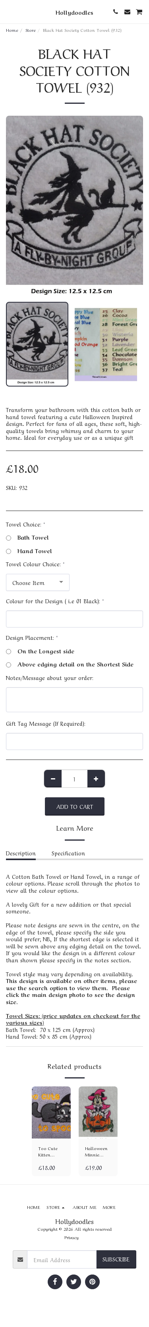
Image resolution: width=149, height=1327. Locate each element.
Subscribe (116, 1259)
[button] (8, 11)
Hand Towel (29, 550)
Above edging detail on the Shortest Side (70, 664)
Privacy (71, 1237)
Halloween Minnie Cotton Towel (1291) (96, 1151)
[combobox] (38, 582)
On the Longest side (40, 651)
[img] (51, 1112)
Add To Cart (74, 806)
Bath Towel (27, 537)
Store (30, 29)
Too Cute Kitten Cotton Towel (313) (50, 1151)
